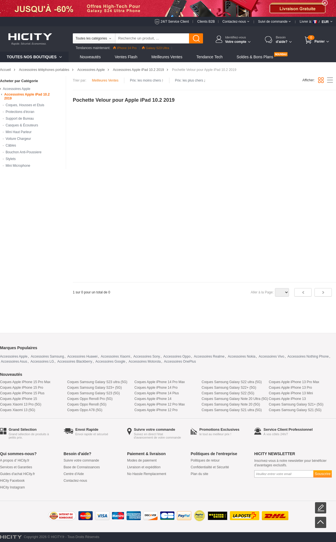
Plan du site (199, 474)
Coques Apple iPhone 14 (152, 399)
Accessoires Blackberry (74, 361)
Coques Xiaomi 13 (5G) (17, 410)
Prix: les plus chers (190, 80)
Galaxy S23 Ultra (155, 48)
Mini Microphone (18, 166)
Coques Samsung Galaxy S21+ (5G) (296, 404)
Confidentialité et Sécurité (210, 467)
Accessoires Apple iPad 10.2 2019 (138, 70)
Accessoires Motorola (145, 361)
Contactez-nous (75, 481)
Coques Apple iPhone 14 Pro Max (159, 382)
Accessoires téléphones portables (44, 70)
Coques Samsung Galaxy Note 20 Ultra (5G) (235, 399)
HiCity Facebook (12, 481)
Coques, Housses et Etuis (25, 105)
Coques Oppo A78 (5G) (84, 410)
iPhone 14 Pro (125, 48)
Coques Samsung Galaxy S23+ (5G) (94, 388)
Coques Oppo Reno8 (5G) (86, 404)
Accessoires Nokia (241, 356)
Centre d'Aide (74, 474)
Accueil (5, 70)
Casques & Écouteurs (22, 125)
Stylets (11, 159)
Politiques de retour (205, 460)
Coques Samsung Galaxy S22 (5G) (228, 393)
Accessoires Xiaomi (115, 356)
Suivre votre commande (81, 460)
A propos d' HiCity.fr (14, 460)
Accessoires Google (110, 361)
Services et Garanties (16, 467)
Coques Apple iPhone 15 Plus (22, 393)
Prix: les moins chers (147, 80)
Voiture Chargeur (18, 139)
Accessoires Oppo (176, 356)
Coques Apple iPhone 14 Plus (156, 393)
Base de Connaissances (82, 467)
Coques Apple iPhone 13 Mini (291, 393)
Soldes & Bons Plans (255, 57)
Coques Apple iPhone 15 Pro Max (25, 382)
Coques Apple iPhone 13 (287, 399)
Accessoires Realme (209, 356)
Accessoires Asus (14, 361)
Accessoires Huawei (82, 356)
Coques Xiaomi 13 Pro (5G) (20, 404)
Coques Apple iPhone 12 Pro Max (159, 404)
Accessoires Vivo (271, 356)
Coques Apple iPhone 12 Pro (156, 410)
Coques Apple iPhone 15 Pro (21, 388)
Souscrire (322, 474)
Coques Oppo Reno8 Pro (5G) (90, 399)
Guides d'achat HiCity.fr (17, 474)
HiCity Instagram (12, 487)
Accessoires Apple (91, 70)
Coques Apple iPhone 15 (18, 399)
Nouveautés (90, 57)
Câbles (11, 145)
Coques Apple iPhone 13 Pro (290, 388)
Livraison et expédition (143, 467)
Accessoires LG (42, 361)
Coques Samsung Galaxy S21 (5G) (295, 410)
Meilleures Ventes (167, 57)
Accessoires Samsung (47, 356)
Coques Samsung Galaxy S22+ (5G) (229, 388)
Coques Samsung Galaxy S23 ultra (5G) (97, 382)
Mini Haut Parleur (19, 132)
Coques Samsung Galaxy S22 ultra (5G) (232, 382)
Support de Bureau (20, 119)
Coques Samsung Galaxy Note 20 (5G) (231, 404)
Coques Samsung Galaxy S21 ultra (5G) (232, 410)
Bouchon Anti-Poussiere (23, 152)
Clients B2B (206, 22)
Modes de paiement (142, 460)
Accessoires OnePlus (180, 361)
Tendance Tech (209, 57)
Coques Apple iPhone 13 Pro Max (294, 382)
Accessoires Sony (146, 356)
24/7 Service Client (175, 22)
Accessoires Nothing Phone (308, 356)
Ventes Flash (126, 57)
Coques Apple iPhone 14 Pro (156, 388)
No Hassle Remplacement (146, 474)
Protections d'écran (20, 112)
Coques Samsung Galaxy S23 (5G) (93, 393)
